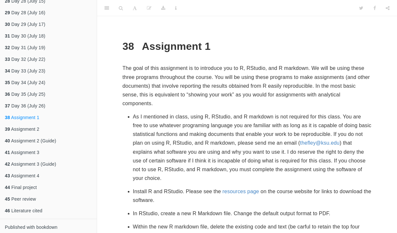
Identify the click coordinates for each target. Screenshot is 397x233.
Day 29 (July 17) (25, 24)
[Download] (163, 8)
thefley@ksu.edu (319, 143)
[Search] (121, 8)
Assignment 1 (22, 117)
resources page (241, 191)
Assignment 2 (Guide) (30, 140)
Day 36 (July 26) (25, 105)
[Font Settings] (135, 8)
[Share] (387, 8)
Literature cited (23, 210)
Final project (21, 187)
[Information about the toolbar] (176, 8)
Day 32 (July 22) (25, 59)
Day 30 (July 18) (25, 36)
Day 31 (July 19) (25, 47)
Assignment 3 (22, 152)
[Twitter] (361, 8)
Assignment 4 (22, 175)
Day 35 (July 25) (25, 94)
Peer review (20, 199)
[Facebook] (375, 8)
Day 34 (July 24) (25, 82)
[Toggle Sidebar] (107, 8)
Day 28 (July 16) (25, 12)
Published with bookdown (31, 227)
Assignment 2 (22, 129)
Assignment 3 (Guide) (30, 164)
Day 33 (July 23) (25, 70)
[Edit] (149, 8)
